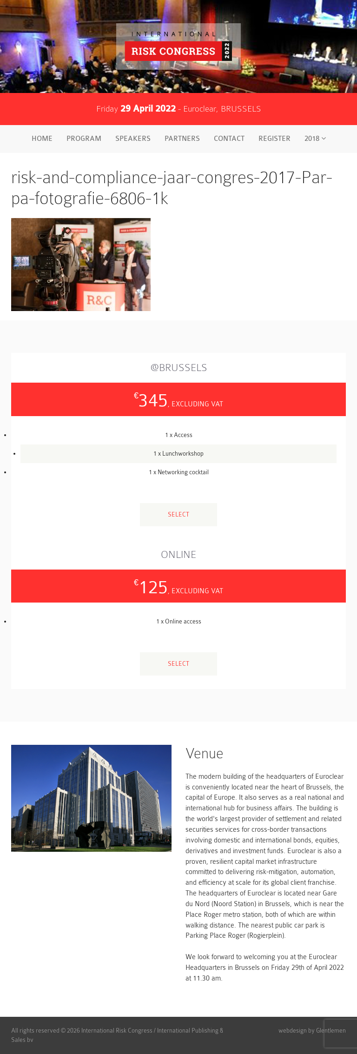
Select (178, 514)
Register (274, 139)
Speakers (133, 139)
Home (42, 139)
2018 (315, 138)
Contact (229, 139)
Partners (182, 139)
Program (83, 139)
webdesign (292, 1030)
